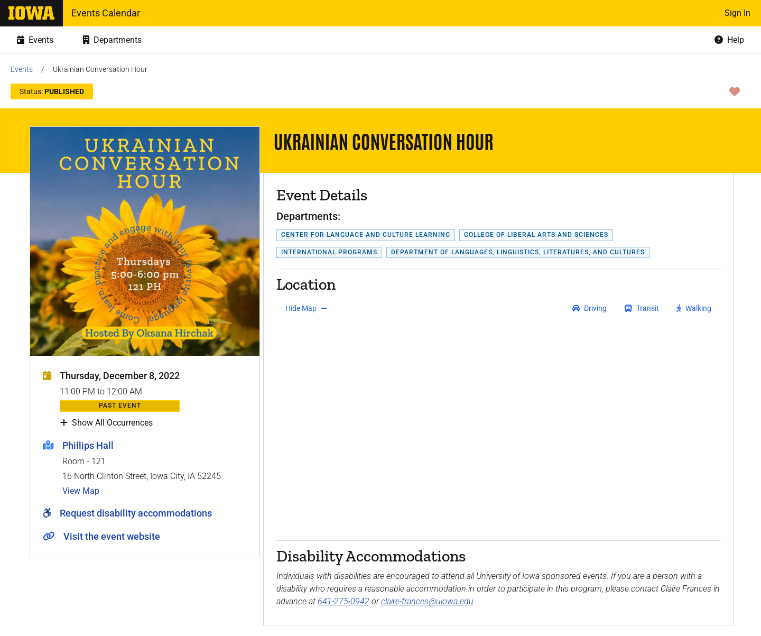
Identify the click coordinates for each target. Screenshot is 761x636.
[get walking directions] (694, 308)
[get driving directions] (589, 308)
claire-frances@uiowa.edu (427, 601)
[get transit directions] (642, 308)
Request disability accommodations (136, 513)
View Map (80, 491)
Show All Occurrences (106, 423)
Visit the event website (111, 536)
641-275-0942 (343, 601)
